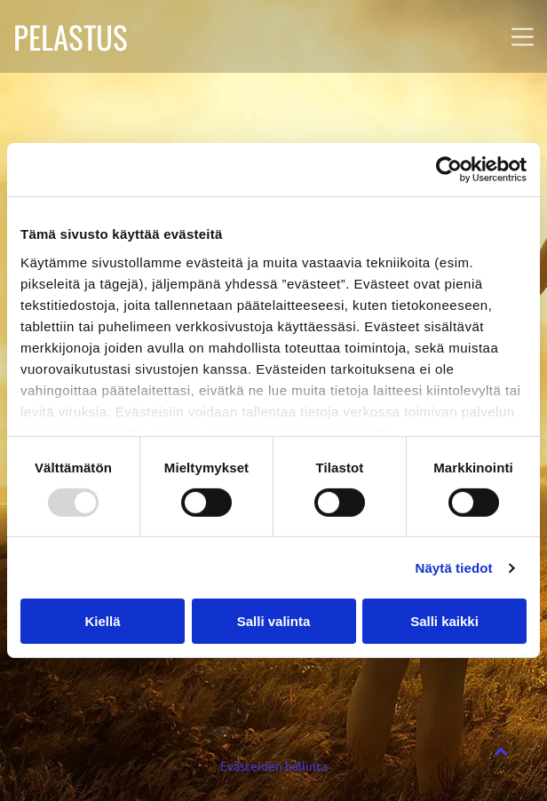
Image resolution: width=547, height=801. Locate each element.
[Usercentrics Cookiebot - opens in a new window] (449, 169)
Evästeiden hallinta (274, 765)
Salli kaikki (444, 621)
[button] (522, 37)
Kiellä (102, 621)
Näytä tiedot (454, 567)
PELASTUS (70, 36)
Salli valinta (274, 621)
